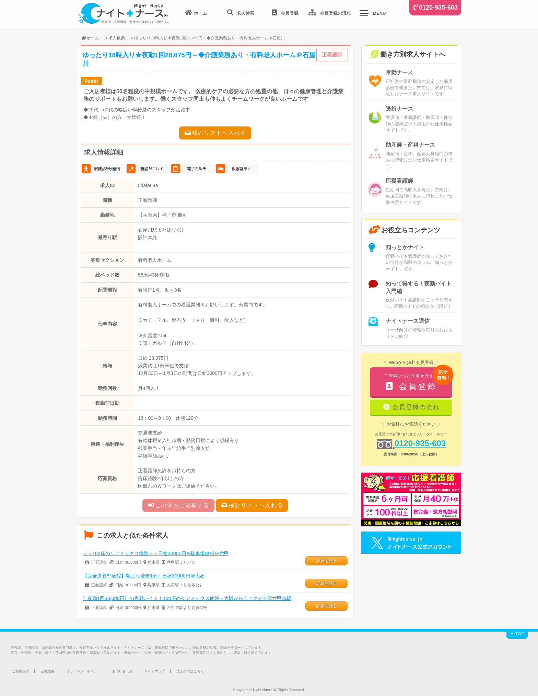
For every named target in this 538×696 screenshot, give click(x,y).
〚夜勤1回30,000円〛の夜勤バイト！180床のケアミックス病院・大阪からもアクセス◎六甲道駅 (187, 598)
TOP (517, 633)
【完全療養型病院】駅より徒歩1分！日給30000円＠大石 (144, 575)
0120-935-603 (438, 7)
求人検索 (116, 38)
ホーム (90, 38)
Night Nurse (262, 690)
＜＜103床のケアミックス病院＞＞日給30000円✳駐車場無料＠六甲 (156, 553)
